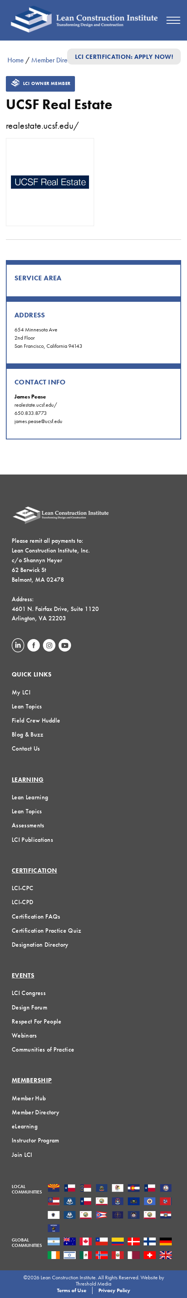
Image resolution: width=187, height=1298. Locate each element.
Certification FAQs (36, 916)
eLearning (24, 1126)
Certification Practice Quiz (47, 930)
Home (15, 59)
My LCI (21, 692)
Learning (28, 780)
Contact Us (26, 748)
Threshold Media (93, 1283)
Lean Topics (27, 706)
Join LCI (22, 1155)
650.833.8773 (30, 412)
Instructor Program (35, 1140)
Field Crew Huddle (36, 720)
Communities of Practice (43, 1049)
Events (23, 975)
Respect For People (37, 1021)
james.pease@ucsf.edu (38, 421)
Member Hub (29, 1098)
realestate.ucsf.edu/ (42, 125)
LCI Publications (32, 840)
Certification (34, 870)
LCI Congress (29, 993)
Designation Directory (40, 944)
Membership (32, 1080)
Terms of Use (71, 1290)
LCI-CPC (22, 888)
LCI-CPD (22, 902)
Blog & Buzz (28, 734)
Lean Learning (30, 797)
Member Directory (56, 59)
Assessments (28, 825)
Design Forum (29, 1007)
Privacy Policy (114, 1290)
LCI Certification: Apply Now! (124, 56)
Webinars (24, 1035)
